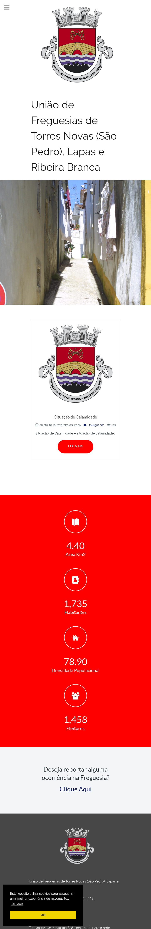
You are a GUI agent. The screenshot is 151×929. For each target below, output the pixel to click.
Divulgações (94, 425)
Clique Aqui (76, 789)
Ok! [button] (43, 915)
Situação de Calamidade (75, 417)
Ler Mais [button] (17, 904)
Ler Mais (75, 446)
